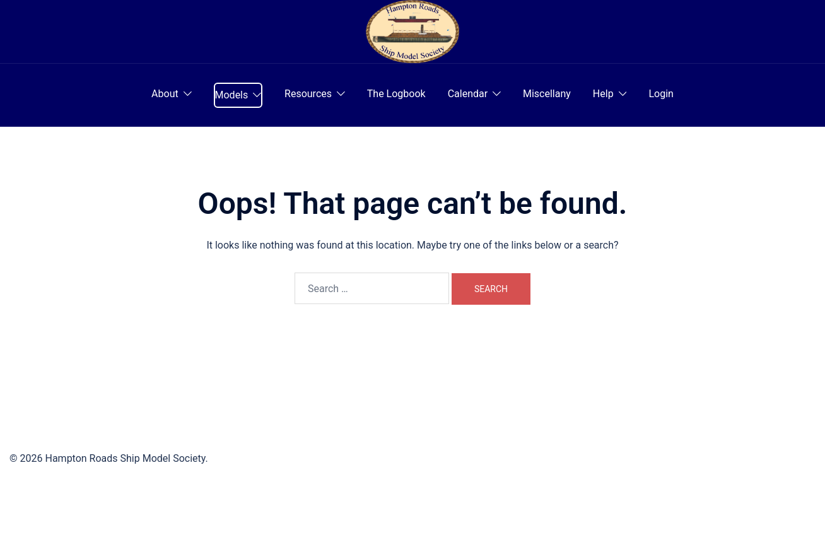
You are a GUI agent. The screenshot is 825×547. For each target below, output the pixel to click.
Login (660, 94)
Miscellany (547, 94)
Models (232, 95)
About (164, 94)
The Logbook (396, 94)
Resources (308, 94)
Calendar (468, 94)
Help (603, 94)
